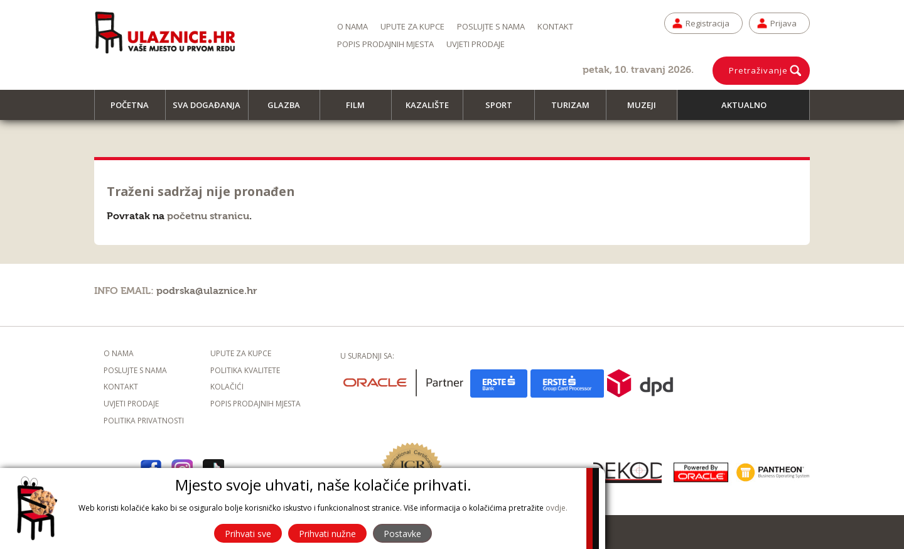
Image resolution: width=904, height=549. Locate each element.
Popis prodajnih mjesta (385, 44)
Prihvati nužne (327, 534)
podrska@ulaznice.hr (206, 290)
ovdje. (557, 508)
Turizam (576, 109)
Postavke (402, 534)
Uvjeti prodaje (475, 44)
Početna (135, 109)
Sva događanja (210, 109)
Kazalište (433, 109)
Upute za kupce (412, 26)
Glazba (289, 109)
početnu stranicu (208, 216)
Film (361, 109)
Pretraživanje (758, 70)
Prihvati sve (248, 534)
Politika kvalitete (245, 370)
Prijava (783, 23)
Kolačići (227, 386)
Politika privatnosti (144, 420)
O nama (352, 26)
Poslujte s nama (491, 26)
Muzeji (647, 109)
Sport (504, 109)
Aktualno (744, 105)
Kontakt (555, 26)
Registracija (707, 23)
